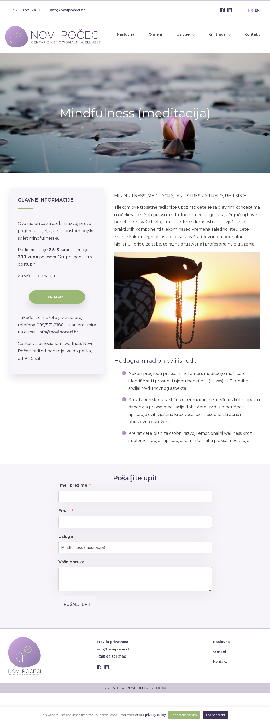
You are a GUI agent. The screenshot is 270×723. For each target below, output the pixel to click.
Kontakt (252, 34)
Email (64, 510)
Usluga (65, 536)
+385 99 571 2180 (25, 10)
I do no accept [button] (215, 715)
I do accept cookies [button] (184, 715)
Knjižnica (217, 34)
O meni (155, 34)
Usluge (183, 34)
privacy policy (155, 715)
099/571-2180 (50, 324)
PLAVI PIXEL (135, 688)
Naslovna (125, 34)
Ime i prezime (72, 485)
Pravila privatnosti (113, 642)
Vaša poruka (71, 562)
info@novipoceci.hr (67, 10)
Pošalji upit (77, 604)
